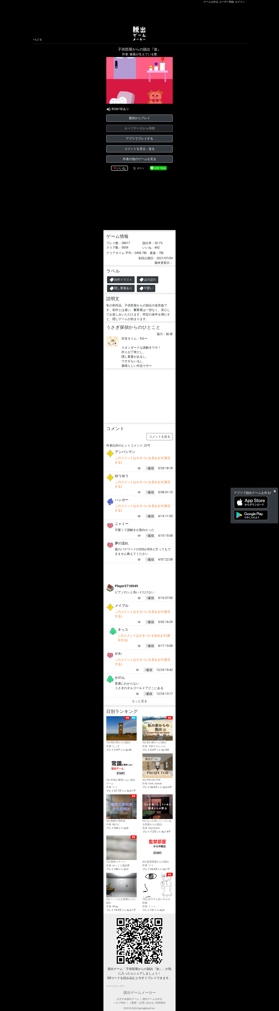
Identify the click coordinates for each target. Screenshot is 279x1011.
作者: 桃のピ (113, 824)
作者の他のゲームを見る (139, 159)
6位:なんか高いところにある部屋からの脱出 (157, 810)
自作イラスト (120, 279)
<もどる (37, 39)
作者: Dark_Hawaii (152, 783)
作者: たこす (113, 746)
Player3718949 (126, 586)
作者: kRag (112, 906)
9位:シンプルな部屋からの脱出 (121, 888)
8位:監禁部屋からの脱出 (157, 849)
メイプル (121, 605)
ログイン (240, 1)
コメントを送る (159, 436)
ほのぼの (147, 279)
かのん (120, 677)
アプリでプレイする (139, 138)
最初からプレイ (139, 118)
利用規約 (161, 1002)
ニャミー (121, 524)
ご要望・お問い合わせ (141, 1002)
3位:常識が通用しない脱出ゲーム (121, 769)
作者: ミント (149, 906)
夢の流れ (121, 543)
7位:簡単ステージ (121, 849)
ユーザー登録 (226, 1)
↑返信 (150, 468)
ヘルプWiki (119, 1002)
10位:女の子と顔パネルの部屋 (157, 888)
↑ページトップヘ (115, 986)
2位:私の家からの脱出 (157, 730)
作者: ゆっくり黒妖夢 (118, 865)
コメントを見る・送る (139, 149)
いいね (120, 168)
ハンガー (121, 500)
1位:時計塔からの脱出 (121, 730)
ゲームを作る (210, 1)
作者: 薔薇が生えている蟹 (139, 54)
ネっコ (123, 630)
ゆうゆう (121, 476)
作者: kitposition (151, 828)
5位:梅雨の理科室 (121, 808)
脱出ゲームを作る (152, 999)
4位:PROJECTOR (157, 767)
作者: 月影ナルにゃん (154, 746)
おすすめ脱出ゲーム (128, 999)
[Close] (274, 491)
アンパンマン (125, 452)
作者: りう (111, 787)
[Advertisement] (139, 14)
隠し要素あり (120, 288)
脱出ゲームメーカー (139, 992)
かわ (118, 653)
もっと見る (139, 701)
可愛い (146, 288)
